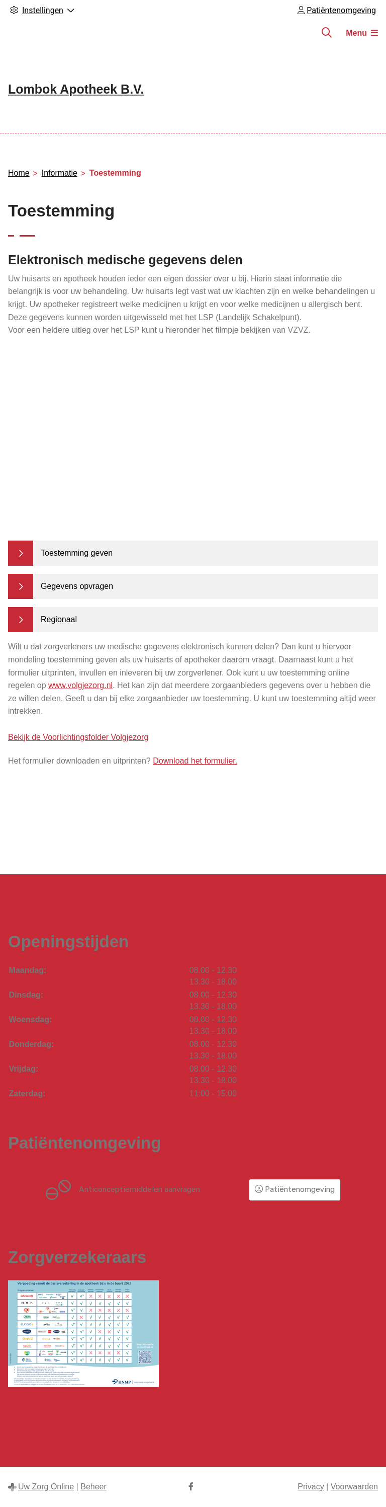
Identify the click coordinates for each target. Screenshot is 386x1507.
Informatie (59, 173)
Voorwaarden (354, 1486)
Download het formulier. (195, 761)
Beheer (93, 1486)
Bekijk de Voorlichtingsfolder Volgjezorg (78, 737)
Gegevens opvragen (77, 586)
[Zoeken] (327, 33)
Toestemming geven (77, 553)
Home (19, 173)
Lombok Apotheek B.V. (76, 89)
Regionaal (59, 619)
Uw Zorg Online (46, 1486)
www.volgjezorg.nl (80, 685)
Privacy (311, 1486)
